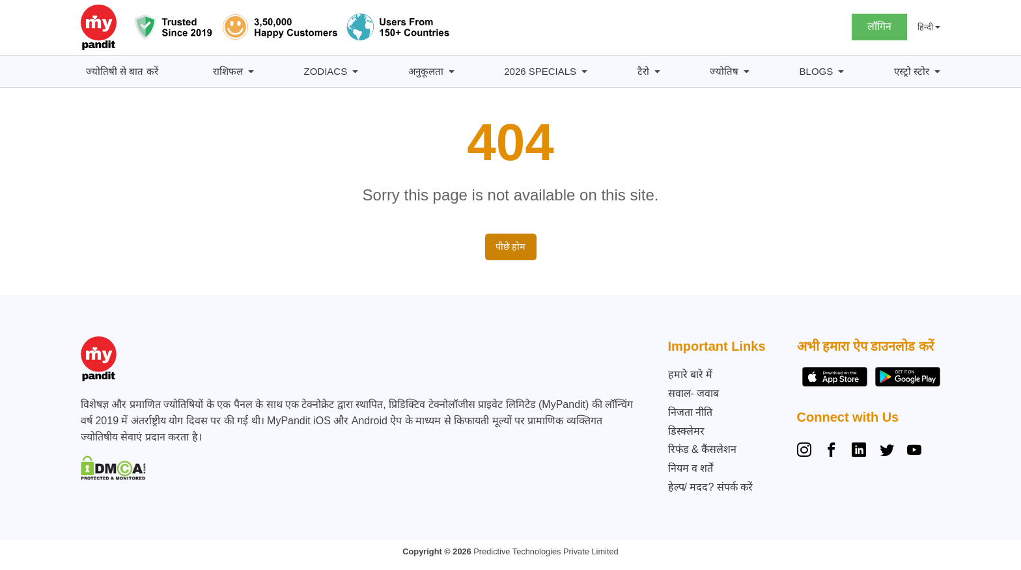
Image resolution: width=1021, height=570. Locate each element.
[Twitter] (886, 451)
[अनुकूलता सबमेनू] (452, 72)
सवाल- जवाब (694, 393)
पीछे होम (511, 246)
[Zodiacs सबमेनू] (355, 72)
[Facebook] (831, 451)
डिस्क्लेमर (686, 431)
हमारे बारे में (690, 374)
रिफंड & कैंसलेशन (702, 449)
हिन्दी (925, 27)
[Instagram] (807, 451)
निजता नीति (690, 412)
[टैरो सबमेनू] (657, 72)
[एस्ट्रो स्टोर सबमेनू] (937, 72)
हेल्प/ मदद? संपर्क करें (710, 487)
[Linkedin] (858, 451)
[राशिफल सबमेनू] (251, 72)
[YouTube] (914, 451)
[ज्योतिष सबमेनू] (746, 72)
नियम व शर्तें (691, 468)
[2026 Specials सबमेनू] (584, 72)
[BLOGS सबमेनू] (841, 72)
